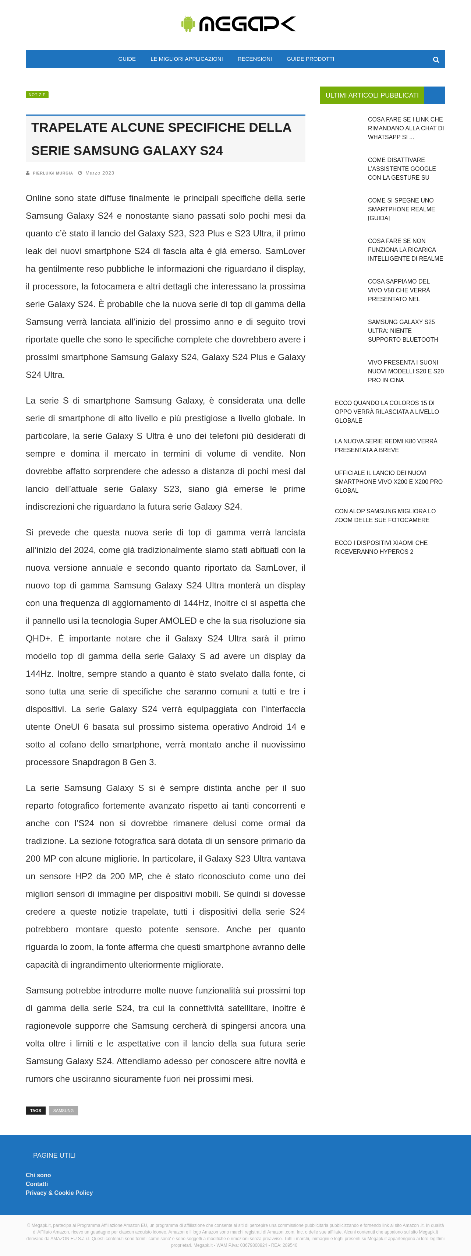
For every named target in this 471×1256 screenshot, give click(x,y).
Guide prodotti (310, 59)
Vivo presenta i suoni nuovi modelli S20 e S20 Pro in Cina (406, 371)
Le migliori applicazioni (186, 59)
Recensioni (255, 59)
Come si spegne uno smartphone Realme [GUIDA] (401, 209)
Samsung (63, 1110)
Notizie (37, 95)
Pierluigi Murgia (53, 173)
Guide (127, 59)
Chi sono (38, 1175)
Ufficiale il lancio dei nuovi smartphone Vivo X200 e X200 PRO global (389, 482)
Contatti (37, 1184)
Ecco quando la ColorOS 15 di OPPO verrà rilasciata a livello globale (387, 412)
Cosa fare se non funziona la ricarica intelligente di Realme (405, 250)
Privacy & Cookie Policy (59, 1193)
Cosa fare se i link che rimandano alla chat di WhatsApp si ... (406, 128)
